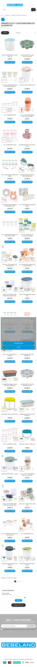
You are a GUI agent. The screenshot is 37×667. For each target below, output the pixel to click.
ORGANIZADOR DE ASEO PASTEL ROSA (27, 145)
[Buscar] (16, 9)
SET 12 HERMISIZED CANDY (10, 444)
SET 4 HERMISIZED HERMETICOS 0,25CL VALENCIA (27, 265)
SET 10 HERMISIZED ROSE (9, 145)
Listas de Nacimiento (8, 590)
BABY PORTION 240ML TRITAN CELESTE (9, 55)
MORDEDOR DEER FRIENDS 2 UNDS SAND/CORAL (9, 205)
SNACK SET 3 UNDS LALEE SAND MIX (27, 504)
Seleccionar (18, 32)
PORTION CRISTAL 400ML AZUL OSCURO (10, 564)
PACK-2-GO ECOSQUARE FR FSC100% (10, 355)
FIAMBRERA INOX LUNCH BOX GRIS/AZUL (27, 415)
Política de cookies (6, 339)
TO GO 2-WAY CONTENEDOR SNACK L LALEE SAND (27, 474)
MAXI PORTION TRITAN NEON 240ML (27, 564)
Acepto (18, 347)
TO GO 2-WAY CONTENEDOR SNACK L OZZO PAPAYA (27, 115)
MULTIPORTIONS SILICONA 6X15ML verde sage (27, 55)
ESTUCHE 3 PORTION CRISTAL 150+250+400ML (9, 265)
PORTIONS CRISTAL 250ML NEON (10, 414)
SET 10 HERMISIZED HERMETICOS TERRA (9, 175)
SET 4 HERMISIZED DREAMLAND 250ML (27, 205)
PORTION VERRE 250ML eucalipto (10, 474)
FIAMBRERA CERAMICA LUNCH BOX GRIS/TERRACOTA (10, 385)
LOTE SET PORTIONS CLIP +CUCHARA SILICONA (27, 235)
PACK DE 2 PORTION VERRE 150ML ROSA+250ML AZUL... (10, 295)
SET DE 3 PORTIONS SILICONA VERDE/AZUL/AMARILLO (9, 85)
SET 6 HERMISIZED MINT (10, 115)
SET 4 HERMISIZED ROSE (27, 533)
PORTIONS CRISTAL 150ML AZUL (27, 444)
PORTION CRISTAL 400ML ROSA (27, 85)
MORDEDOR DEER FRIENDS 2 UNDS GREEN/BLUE (27, 175)
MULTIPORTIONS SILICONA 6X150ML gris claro (27, 385)
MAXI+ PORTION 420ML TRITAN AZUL (27, 295)
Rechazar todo (18, 343)
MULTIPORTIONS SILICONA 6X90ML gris (27, 355)
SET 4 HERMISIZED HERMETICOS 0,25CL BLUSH (10, 534)
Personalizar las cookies (14, 339)
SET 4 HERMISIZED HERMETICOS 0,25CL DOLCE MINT (10, 235)
